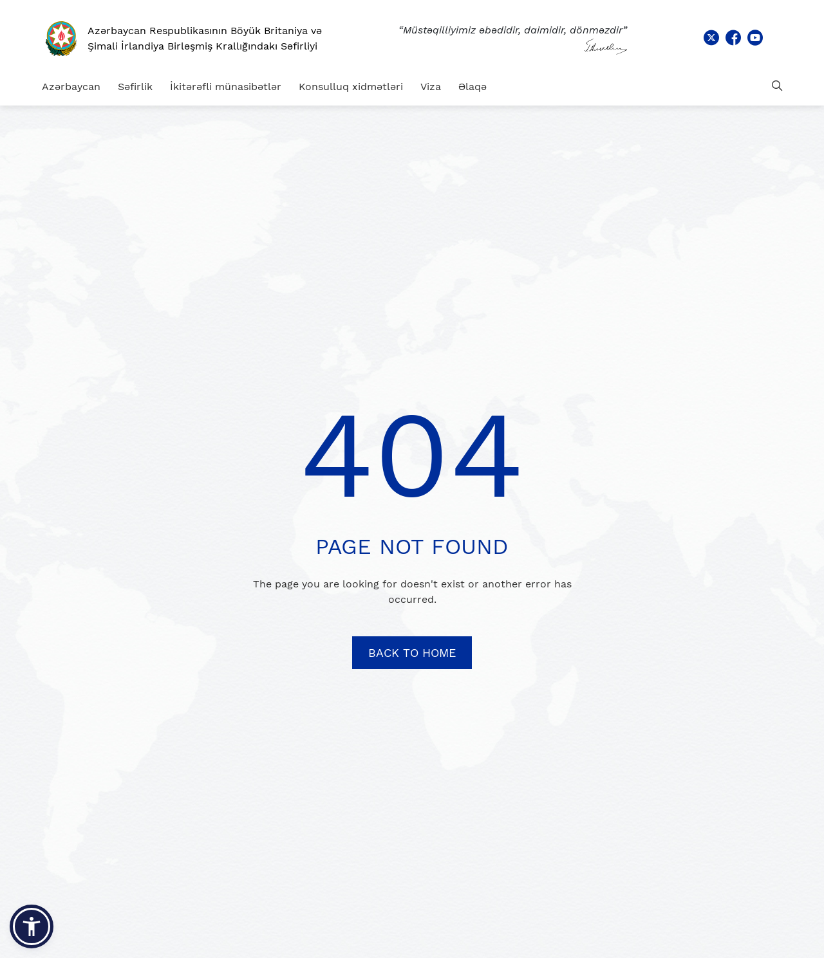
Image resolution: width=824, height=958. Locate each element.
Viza (430, 86)
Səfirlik (135, 86)
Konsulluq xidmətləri (351, 86)
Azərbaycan (71, 86)
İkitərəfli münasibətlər (225, 86)
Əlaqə (472, 86)
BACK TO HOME (412, 652)
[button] (31, 926)
